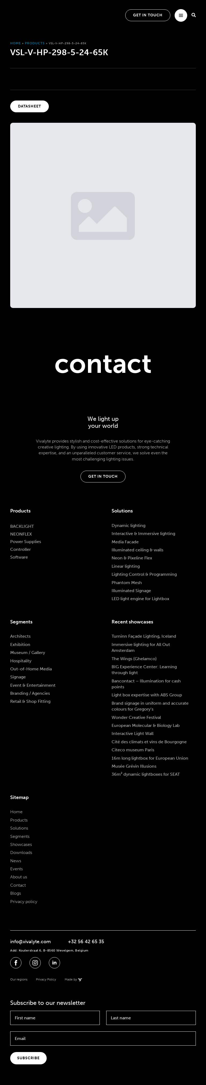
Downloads (21, 852)
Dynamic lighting (128, 525)
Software (19, 557)
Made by (71, 979)
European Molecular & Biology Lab (146, 725)
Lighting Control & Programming (144, 574)
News (15, 860)
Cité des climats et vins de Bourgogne (149, 741)
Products (35, 43)
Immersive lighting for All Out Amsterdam (141, 647)
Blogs (15, 893)
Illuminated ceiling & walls (137, 549)
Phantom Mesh (127, 582)
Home (15, 43)
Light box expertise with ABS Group (147, 694)
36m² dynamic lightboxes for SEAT (146, 774)
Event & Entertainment (33, 685)
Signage (18, 676)
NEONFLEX (21, 534)
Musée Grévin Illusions (134, 766)
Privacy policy (23, 901)
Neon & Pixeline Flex (132, 557)
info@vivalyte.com (30, 941)
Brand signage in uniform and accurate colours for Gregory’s (150, 706)
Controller (20, 549)
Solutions (19, 828)
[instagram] (35, 962)
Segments (20, 836)
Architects (20, 636)
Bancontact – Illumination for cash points (146, 683)
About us (18, 876)
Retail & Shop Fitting (30, 701)
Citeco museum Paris (133, 749)
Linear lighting (126, 566)
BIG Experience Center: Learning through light (144, 669)
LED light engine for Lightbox (140, 598)
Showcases (21, 844)
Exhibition (20, 644)
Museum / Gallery (27, 652)
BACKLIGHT (22, 526)
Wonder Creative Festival (136, 717)
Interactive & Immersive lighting (143, 533)
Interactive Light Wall (132, 733)
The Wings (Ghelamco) (134, 658)
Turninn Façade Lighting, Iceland (144, 636)
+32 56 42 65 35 (86, 941)
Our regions (18, 979)
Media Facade (125, 541)
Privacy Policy (46, 979)
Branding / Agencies (30, 693)
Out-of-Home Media (31, 668)
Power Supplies (25, 541)
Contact (18, 885)
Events (16, 868)
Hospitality (20, 660)
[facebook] (15, 962)
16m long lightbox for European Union (150, 758)
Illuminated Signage (131, 590)
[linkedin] (54, 962)
